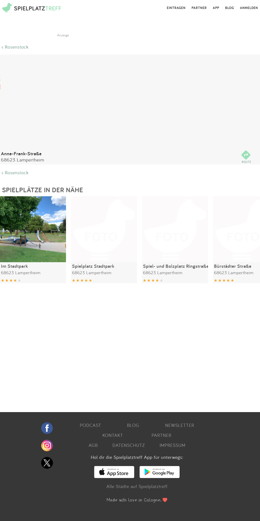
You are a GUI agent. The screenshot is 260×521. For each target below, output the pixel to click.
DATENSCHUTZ (128, 445)
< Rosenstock (15, 47)
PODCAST (90, 425)
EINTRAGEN (176, 8)
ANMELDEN (249, 8)
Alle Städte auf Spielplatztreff (137, 486)
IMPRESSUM (172, 445)
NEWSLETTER (179, 425)
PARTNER (199, 8)
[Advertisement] (120, 346)
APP (216, 8)
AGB (93, 445)
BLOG (229, 8)
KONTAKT (112, 435)
